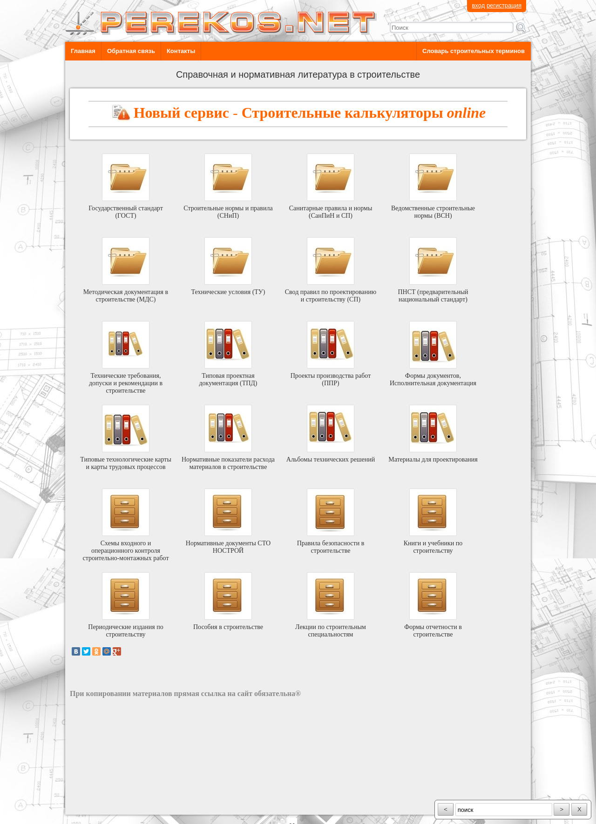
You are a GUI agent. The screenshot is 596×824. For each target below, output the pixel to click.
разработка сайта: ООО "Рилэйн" (116, 806)
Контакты (181, 50)
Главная (83, 50)
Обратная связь (131, 50)
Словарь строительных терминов (473, 50)
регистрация (504, 5)
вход (478, 5)
